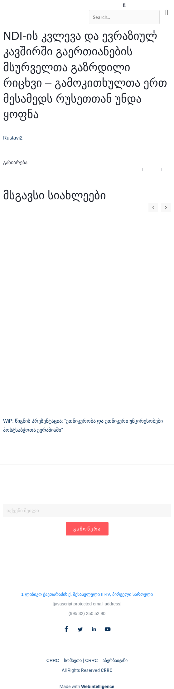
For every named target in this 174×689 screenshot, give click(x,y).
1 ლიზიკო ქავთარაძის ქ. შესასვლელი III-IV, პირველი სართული (87, 594)
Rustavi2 (12, 137)
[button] (124, 5)
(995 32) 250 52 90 (87, 613)
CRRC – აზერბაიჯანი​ (106, 660)
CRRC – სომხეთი (64, 660)
